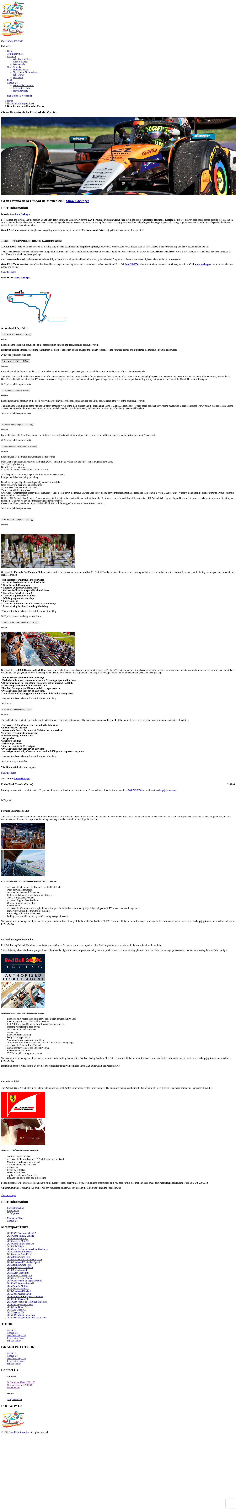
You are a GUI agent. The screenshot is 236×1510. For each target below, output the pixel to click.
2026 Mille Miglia (15, 1246)
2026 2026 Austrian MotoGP (20, 1283)
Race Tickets (13, 1210)
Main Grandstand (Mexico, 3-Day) (17, 424)
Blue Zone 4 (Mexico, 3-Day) (15, 361)
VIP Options (13, 1213)
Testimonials (19, 64)
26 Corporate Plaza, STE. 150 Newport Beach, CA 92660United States (21, 1385)
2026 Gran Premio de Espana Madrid (24, 1280)
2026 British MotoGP (17, 1270)
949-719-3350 (132, 264)
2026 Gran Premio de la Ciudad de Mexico (27, 1302)
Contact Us (12, 83)
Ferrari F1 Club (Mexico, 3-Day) (16, 710)
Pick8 (9, 80)
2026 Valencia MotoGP (18, 1288)
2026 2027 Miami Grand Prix (21, 1315)
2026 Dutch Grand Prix (18, 1272)
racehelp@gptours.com (166, 790)
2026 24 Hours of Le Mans (19, 1251)
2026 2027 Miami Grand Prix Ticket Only (27, 1317)
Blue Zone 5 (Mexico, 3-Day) (15, 390)
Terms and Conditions (23, 85)
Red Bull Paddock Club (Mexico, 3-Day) (20, 622)
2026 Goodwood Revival (19, 1291)
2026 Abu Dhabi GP (16, 1309)
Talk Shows (18, 75)
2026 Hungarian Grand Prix (20, 1267)
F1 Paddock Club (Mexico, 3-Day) (17, 519)
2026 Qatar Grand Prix (17, 1307)
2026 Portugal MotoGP (18, 1286)
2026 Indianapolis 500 (17, 1238)
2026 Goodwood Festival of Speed (23, 1262)
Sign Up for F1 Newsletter (25, 72)
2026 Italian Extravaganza (19, 1275)
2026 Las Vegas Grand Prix (20, 1304)
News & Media (14, 67)
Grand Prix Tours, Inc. (19, 1432)
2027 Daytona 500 (15, 1312)
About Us (11, 56)
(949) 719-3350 (14, 1399)
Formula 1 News (21, 69)
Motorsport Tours (15, 1218)
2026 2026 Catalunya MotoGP (21, 1233)
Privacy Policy (14, 1340)
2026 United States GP (17, 1299)
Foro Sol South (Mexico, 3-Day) (16, 334)
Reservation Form (21, 88)
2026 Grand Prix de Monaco (20, 1243)
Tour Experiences (15, 54)
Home (10, 51)
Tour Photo (18, 77)
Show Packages (77, 201)
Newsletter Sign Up (16, 1335)
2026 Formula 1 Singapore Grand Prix (25, 1296)
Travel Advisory (20, 90)
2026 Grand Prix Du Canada (20, 1236)
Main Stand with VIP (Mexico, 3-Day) (19, 446)
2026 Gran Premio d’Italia (19, 1278)
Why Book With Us (22, 59)
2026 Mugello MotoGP (18, 1241)
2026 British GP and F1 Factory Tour (24, 1259)
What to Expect (20, 61)
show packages (202, 264)
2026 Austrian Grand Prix (19, 1254)
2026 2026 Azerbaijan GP (19, 1294)
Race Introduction (15, 1208)
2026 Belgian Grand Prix (19, 1265)
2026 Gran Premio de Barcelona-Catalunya (27, 1249)
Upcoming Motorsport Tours (20, 103)
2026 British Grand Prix (18, 1257)
